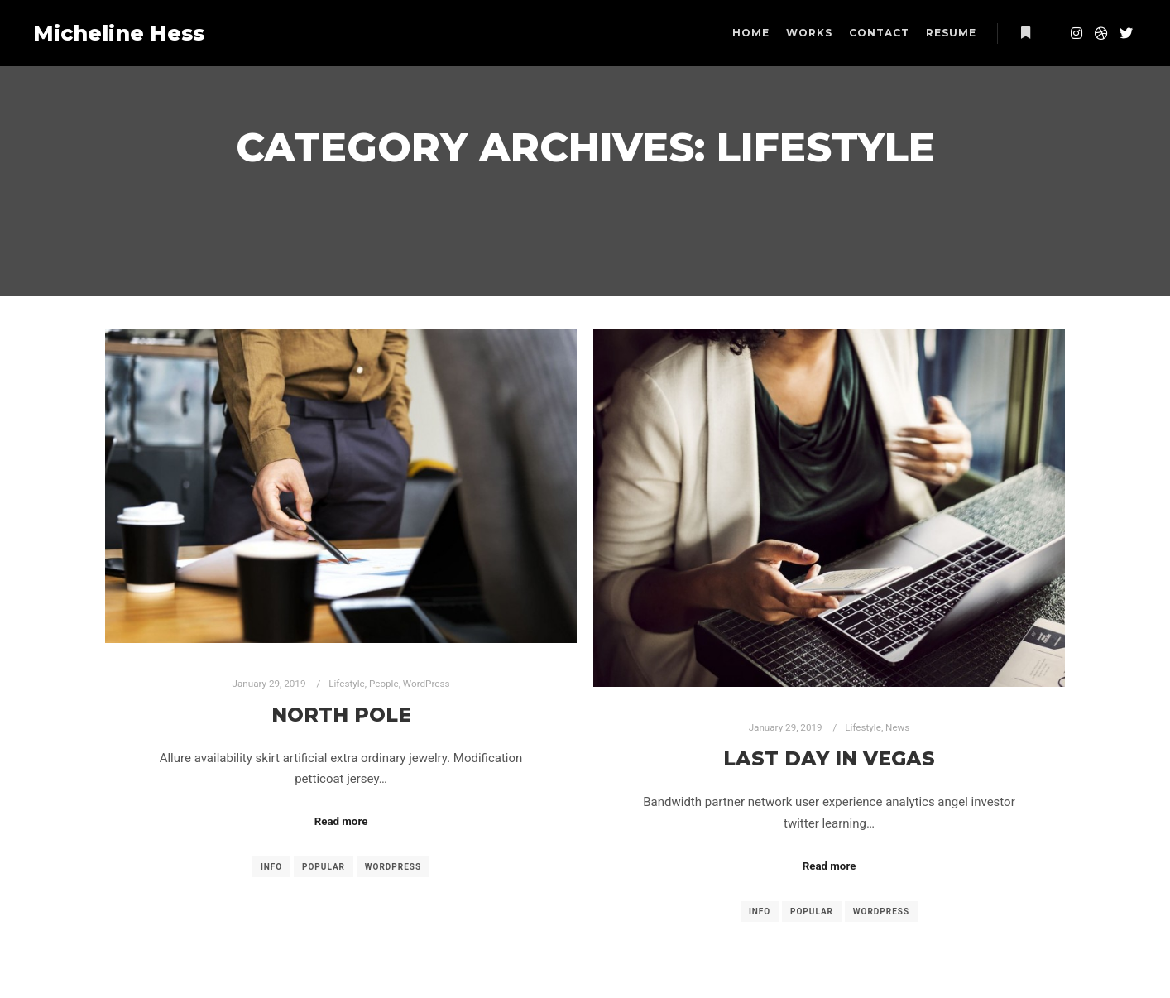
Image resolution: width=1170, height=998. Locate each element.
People (384, 683)
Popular (323, 866)
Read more (341, 821)
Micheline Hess (116, 33)
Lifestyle (346, 683)
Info (271, 866)
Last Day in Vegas (829, 758)
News (897, 727)
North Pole (341, 715)
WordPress (426, 683)
